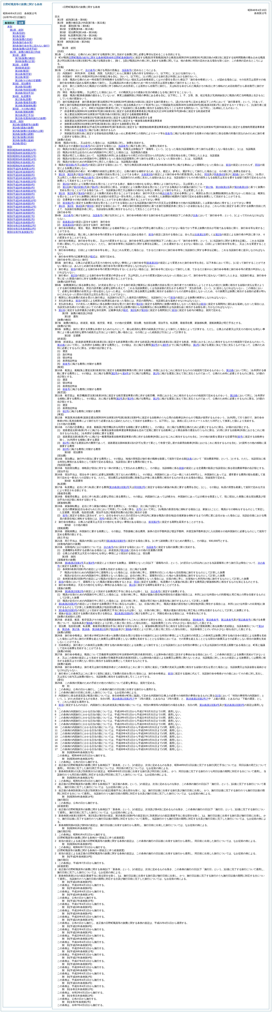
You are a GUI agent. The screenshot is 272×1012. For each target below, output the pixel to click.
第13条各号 (244, 619)
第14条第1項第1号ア (123, 698)
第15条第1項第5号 (234, 705)
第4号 (85, 164)
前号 (65, 515)
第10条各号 (212, 619)
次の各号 (90, 70)
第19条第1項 (222, 187)
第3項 (144, 310)
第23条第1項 (241, 187)
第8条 (89, 623)
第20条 (114, 629)
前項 (228, 164)
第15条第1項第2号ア (197, 698)
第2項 (70, 174)
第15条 (66, 629)
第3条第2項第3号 (68, 603)
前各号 (82, 130)
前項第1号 (71, 164)
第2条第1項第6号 (123, 613)
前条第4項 (68, 225)
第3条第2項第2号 (74, 591)
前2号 (66, 411)
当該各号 (126, 70)
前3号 (66, 449)
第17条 (209, 187)
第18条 (86, 629)
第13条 (125, 550)
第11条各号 (227, 619)
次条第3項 (146, 174)
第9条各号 (198, 619)
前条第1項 (68, 221)
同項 (257, 164)
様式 (92, 256)
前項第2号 (68, 202)
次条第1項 (200, 234)
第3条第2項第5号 (68, 610)
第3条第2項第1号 (74, 562)
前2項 (74, 275)
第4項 (81, 193)
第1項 (62, 174)
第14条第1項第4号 (209, 705)
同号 (101, 518)
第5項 (90, 206)
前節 (181, 468)
